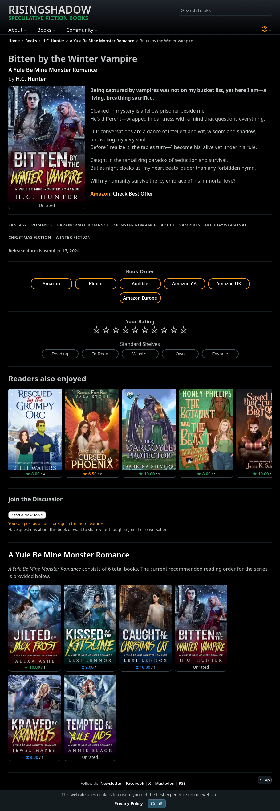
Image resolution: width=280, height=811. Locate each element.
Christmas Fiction (29, 237)
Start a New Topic (27, 515)
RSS (182, 783)
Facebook (135, 783)
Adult (168, 225)
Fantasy (17, 225)
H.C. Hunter (31, 78)
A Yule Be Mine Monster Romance (52, 69)
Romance (42, 225)
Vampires (189, 225)
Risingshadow (49, 12)
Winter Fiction (73, 237)
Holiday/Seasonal (226, 225)
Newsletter (111, 783)
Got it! (156, 803)
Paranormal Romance (83, 225)
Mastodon (165, 783)
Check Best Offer (133, 193)
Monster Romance (134, 225)
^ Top (265, 780)
